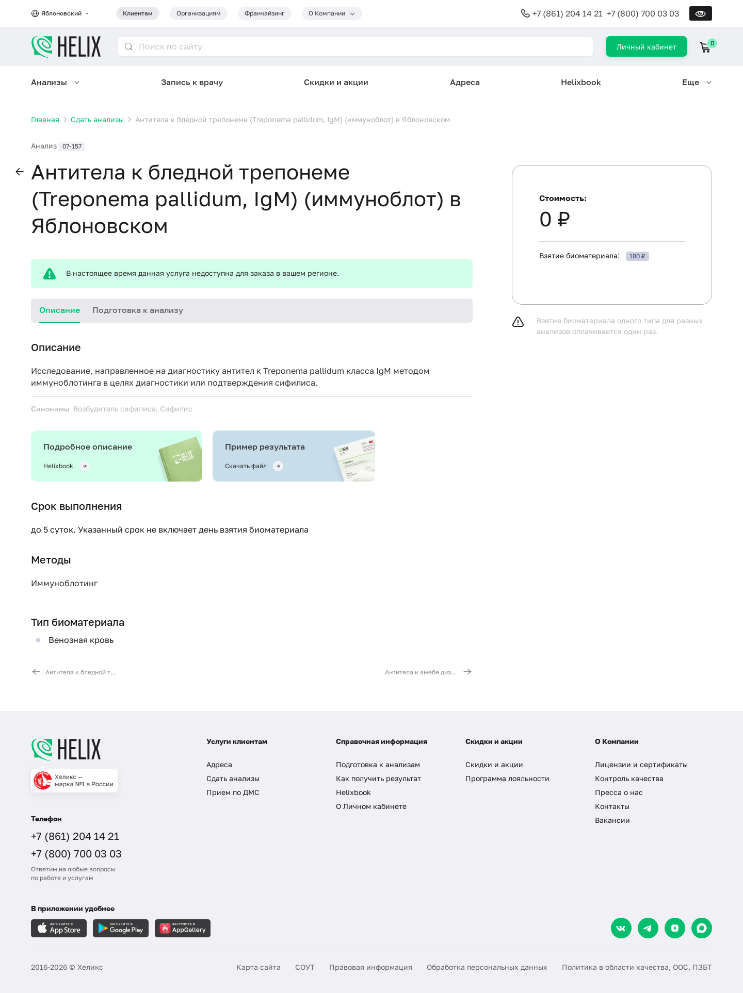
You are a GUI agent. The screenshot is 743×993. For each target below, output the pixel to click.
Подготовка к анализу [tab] (137, 310)
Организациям (198, 13)
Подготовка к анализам (378, 764)
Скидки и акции (336, 82)
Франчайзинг (265, 13)
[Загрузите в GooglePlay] (121, 928)
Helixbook (581, 82)
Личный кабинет (646, 46)
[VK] (621, 928)
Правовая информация (370, 967)
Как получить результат (378, 778)
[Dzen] (675, 928)
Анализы (49, 82)
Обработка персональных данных (487, 967)
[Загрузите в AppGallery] (183, 928)
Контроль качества (629, 778)
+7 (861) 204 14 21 (567, 13)
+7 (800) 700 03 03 (643, 13)
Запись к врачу (192, 82)
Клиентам (138, 13)
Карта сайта (258, 967)
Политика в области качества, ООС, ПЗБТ (637, 967)
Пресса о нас (619, 792)
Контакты (612, 806)
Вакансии (612, 820)
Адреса (465, 82)
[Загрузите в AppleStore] (59, 928)
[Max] (701, 928)
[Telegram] (648, 928)
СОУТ (305, 967)
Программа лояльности (507, 778)
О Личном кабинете (371, 806)
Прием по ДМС (233, 792)
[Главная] (108, 750)
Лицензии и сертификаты (641, 764)
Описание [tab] (59, 310)
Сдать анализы (233, 778)
